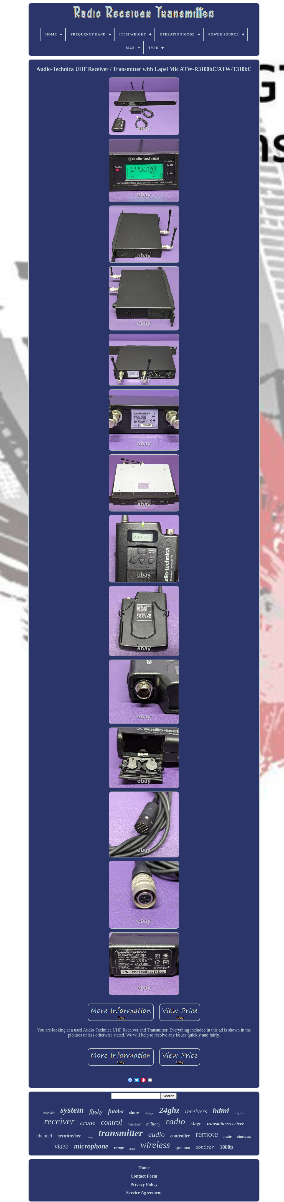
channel (44, 1136)
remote (207, 1134)
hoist (132, 1148)
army (90, 1137)
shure (134, 1112)
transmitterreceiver (225, 1123)
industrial (134, 1124)
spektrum (183, 1148)
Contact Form (144, 1176)
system (72, 1110)
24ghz (169, 1110)
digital (240, 1113)
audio (156, 1134)
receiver (59, 1121)
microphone (91, 1146)
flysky (96, 1112)
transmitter (120, 1133)
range (119, 1147)
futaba (116, 1111)
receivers (196, 1111)
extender (49, 1113)
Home (144, 1167)
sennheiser (69, 1136)
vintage (148, 1113)
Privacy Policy (144, 1184)
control (111, 1122)
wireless (155, 1145)
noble (228, 1136)
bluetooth (244, 1136)
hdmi (221, 1110)
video (62, 1146)
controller (180, 1136)
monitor (205, 1147)
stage (196, 1123)
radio (175, 1121)
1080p (226, 1147)
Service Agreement (144, 1192)
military (153, 1124)
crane (87, 1122)
